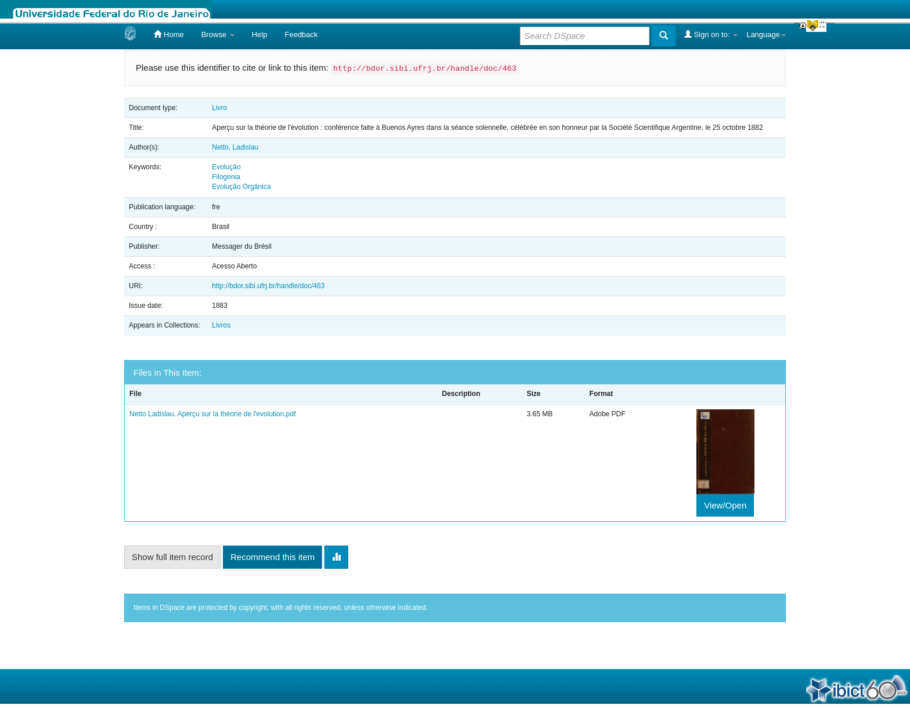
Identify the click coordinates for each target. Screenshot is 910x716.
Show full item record (172, 557)
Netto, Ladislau (235, 147)
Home (168, 34)
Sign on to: (711, 34)
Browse (217, 34)
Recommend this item (272, 557)
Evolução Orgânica (241, 187)
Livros (221, 325)
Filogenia (226, 177)
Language (766, 34)
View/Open (725, 505)
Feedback (300, 34)
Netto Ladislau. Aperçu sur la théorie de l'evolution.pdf (212, 414)
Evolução (226, 167)
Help (260, 34)
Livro (219, 108)
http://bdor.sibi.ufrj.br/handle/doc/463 (268, 286)
